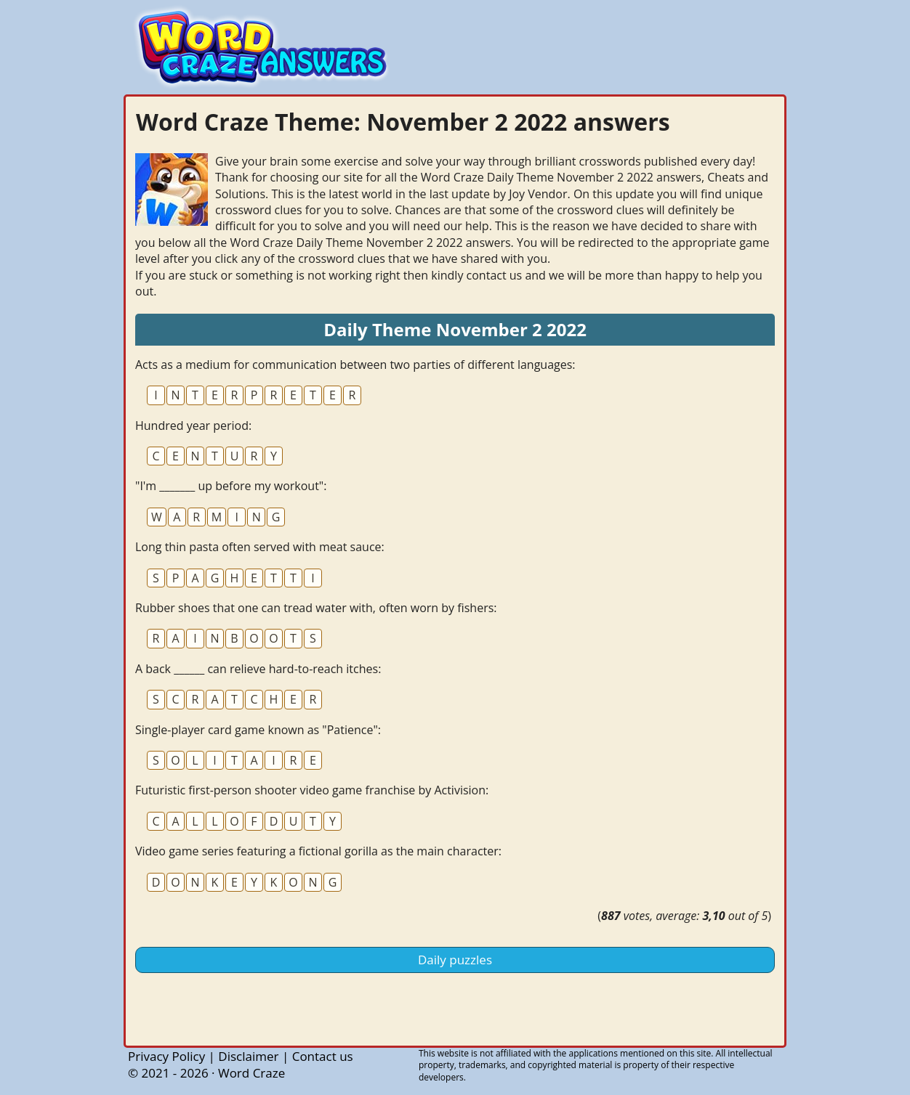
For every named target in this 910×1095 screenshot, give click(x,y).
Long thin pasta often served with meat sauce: (259, 547)
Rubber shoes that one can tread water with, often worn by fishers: (316, 608)
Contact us (322, 1056)
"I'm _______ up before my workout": (230, 486)
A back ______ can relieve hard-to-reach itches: (258, 669)
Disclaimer (248, 1056)
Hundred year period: (193, 425)
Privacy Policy (166, 1056)
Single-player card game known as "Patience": (258, 730)
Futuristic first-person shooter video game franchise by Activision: (311, 790)
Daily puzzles (455, 959)
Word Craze (251, 1073)
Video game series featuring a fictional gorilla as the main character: (318, 851)
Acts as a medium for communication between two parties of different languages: (355, 365)
